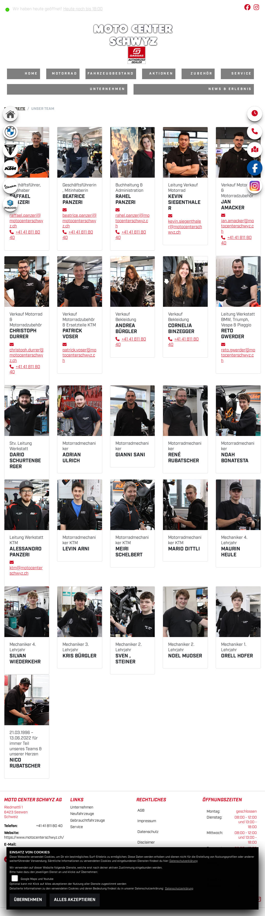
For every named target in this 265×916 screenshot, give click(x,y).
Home (31, 73)
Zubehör (202, 73)
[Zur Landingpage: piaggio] (10, 204)
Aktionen (161, 73)
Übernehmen (28, 900)
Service (241, 73)
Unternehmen (107, 89)
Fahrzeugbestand (111, 73)
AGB (140, 810)
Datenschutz (148, 831)
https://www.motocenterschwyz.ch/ (34, 837)
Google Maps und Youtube (37, 879)
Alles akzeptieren (74, 900)
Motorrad (64, 73)
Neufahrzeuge (82, 813)
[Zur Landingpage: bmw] (10, 131)
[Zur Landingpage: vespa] (10, 186)
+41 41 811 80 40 (49, 825)
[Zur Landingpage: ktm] (10, 168)
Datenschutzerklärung (183, 861)
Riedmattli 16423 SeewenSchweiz (16, 812)
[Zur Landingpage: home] (10, 113)
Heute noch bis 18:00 (83, 9)
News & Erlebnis (230, 89)
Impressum (146, 821)
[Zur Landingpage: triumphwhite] (10, 150)
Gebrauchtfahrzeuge (87, 820)
